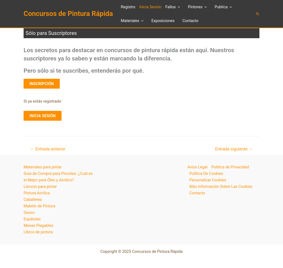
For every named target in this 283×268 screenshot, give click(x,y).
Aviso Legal (197, 167)
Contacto (190, 20)
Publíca (223, 7)
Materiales (132, 21)
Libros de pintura (38, 232)
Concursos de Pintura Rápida (68, 14)
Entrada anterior (47, 149)
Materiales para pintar (43, 167)
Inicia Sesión (150, 7)
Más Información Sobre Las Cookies (221, 186)
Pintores (197, 7)
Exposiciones (163, 20)
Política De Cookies (206, 173)
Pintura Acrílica (37, 193)
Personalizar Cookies (207, 180)
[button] (257, 13)
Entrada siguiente (234, 149)
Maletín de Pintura (39, 206)
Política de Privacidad (230, 167)
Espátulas (32, 219)
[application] (178, 7)
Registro (128, 7)
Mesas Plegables (38, 225)
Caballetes (33, 199)
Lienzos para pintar (40, 186)
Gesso (29, 212)
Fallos (172, 7)
